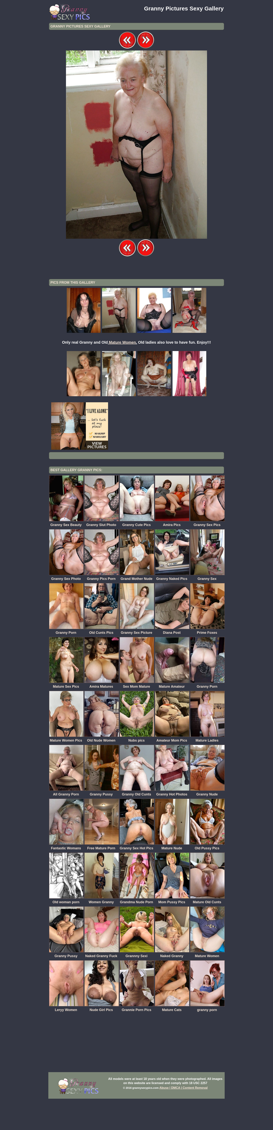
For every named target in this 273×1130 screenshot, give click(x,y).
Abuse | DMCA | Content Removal (183, 1119)
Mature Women (122, 374)
